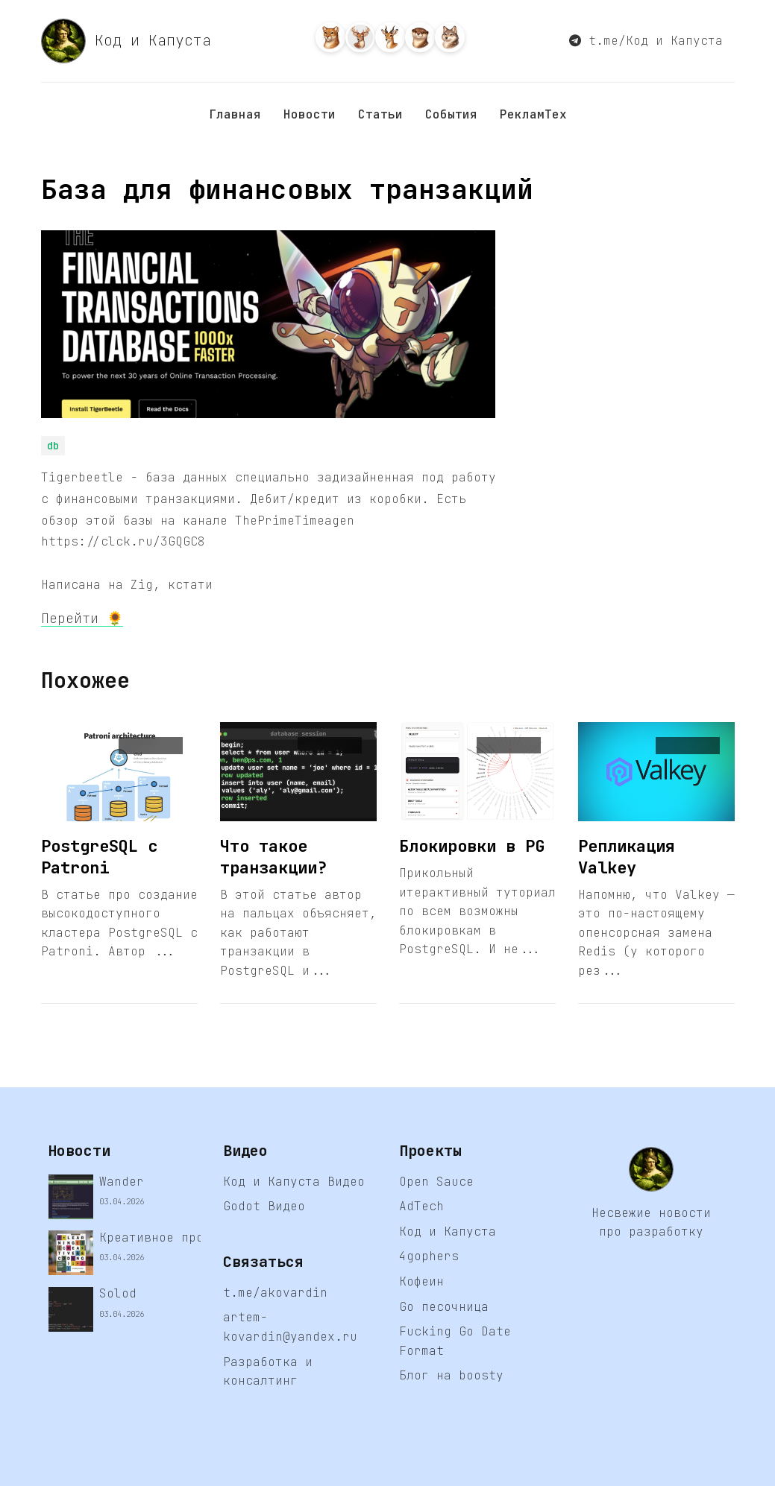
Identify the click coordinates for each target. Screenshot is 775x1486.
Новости (309, 114)
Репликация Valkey (626, 857)
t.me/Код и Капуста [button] (646, 40)
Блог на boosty (451, 1375)
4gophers (429, 1256)
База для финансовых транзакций (287, 189)
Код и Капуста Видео (294, 1181)
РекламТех (533, 114)
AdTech (421, 1206)
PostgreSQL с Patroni (99, 857)
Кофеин (421, 1281)
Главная (235, 114)
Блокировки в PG (472, 846)
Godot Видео (264, 1206)
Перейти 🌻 (82, 618)
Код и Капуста (126, 41)
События (451, 114)
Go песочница (444, 1307)
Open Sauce (436, 1181)
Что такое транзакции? (273, 857)
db (53, 445)
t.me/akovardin (275, 1292)
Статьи (380, 114)
